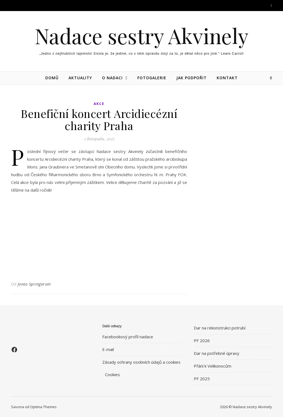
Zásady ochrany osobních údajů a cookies (141, 362)
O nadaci (112, 77)
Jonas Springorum (34, 284)
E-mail (108, 349)
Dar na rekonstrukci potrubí (219, 328)
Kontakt (227, 77)
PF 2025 (202, 378)
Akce (99, 103)
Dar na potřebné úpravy (216, 353)
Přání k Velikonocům (212, 366)
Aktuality (80, 77)
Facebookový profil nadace (127, 336)
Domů (52, 77)
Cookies (112, 374)
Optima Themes (43, 406)
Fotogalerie (151, 77)
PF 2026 (202, 340)
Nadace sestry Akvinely (141, 35)
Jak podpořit (191, 77)
